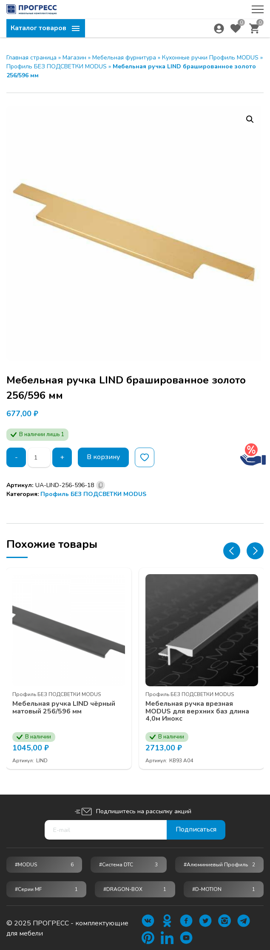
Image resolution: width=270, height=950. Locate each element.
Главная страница (31, 58)
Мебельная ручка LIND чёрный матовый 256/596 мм (64, 707)
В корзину (103, 457)
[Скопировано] (100, 485)
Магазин (74, 58)
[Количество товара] (39, 457)
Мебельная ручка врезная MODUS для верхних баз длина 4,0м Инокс (198, 711)
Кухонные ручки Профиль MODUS (210, 58)
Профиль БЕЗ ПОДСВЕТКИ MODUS (56, 66)
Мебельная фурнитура (124, 58)
